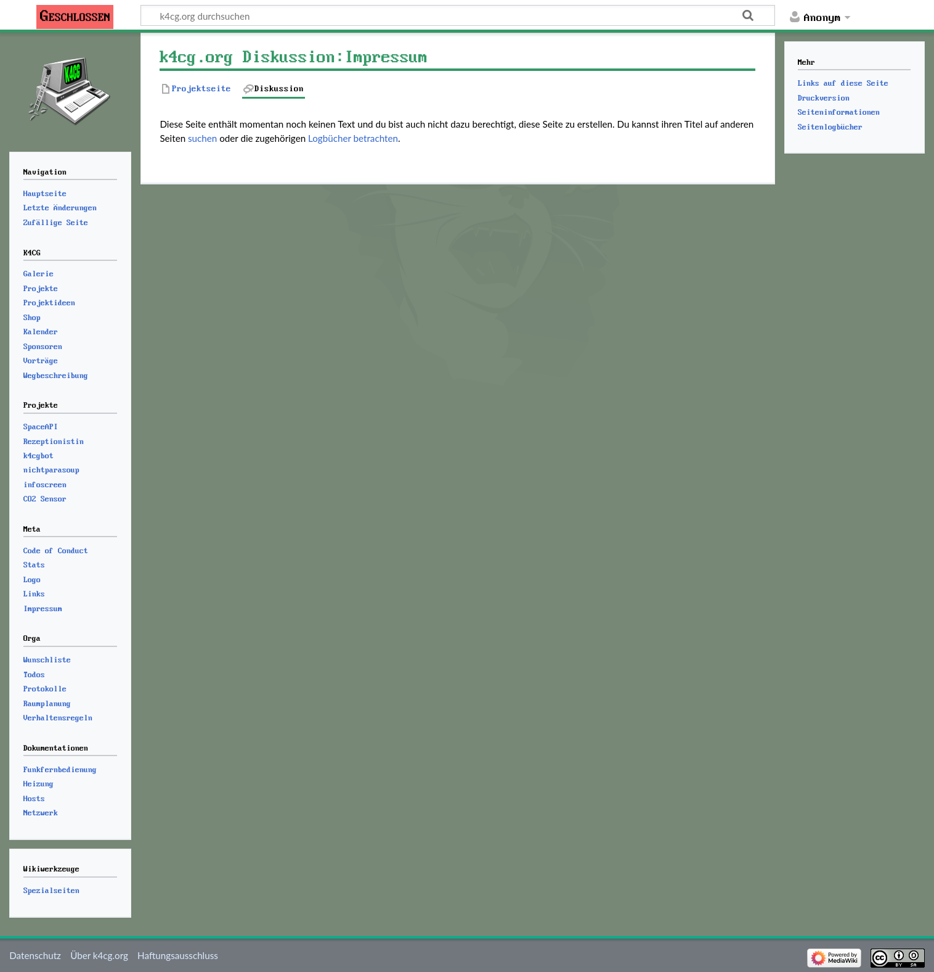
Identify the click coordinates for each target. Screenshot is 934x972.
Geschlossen (75, 16)
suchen (202, 138)
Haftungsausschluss (177, 955)
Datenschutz (35, 955)
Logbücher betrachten (353, 138)
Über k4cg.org (99, 955)
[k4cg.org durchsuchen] (457, 15)
